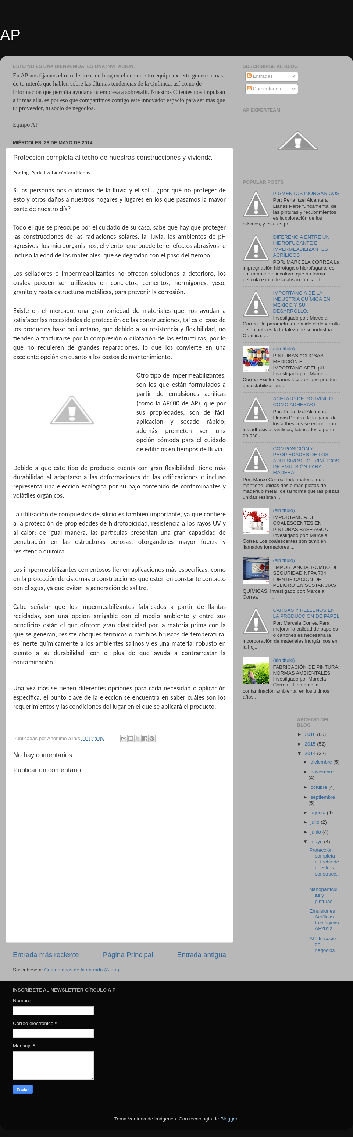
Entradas (260, 76)
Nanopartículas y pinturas (323, 895)
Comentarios (264, 88)
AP (10, 35)
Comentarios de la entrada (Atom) (81, 969)
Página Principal (128, 955)
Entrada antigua (201, 955)
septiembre (323, 797)
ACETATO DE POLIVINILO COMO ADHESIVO (303, 401)
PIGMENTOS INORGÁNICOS (306, 193)
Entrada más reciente (46, 955)
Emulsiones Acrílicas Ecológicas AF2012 (324, 920)
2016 (310, 734)
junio (316, 832)
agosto (319, 812)
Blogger (228, 1119)
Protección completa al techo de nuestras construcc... (324, 864)
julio (316, 822)
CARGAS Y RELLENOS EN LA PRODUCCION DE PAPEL (306, 613)
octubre (320, 787)
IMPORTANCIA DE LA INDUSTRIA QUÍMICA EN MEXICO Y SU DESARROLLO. (301, 302)
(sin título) (284, 348)
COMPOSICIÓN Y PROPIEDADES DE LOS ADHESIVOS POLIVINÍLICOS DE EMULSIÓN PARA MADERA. (306, 460)
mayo (317, 841)
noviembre (322, 772)
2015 (310, 744)
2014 (310, 753)
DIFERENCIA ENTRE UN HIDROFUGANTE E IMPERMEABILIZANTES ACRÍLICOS (301, 246)
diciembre (322, 762)
